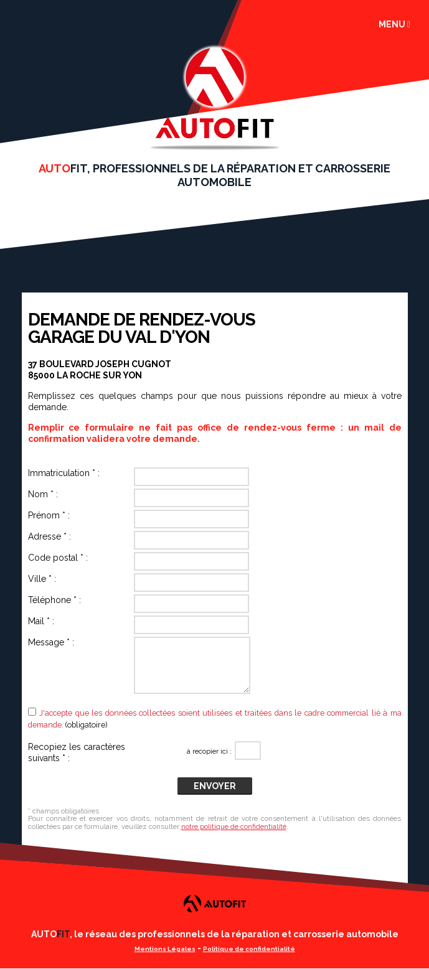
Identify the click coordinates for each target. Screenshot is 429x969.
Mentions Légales (165, 948)
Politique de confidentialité (249, 948)
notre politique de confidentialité (233, 826)
